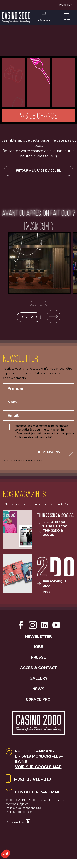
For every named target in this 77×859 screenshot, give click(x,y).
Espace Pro (38, 712)
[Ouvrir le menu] (66, 17)
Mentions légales (17, 817)
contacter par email (38, 805)
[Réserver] (44, 17)
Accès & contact (38, 680)
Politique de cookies (19, 825)
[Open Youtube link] (38, 641)
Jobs (38, 659)
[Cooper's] (38, 271)
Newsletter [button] (38, 649)
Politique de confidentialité (23, 821)
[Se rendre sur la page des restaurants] (53, 317)
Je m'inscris (55, 452)
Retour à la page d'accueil (38, 171)
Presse (38, 670)
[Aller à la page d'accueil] (16, 17)
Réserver (29, 317)
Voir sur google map (38, 779)
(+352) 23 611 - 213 (32, 792)
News (38, 701)
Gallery (38, 691)
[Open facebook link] (21, 628)
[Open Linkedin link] (50, 628)
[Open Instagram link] (33, 628)
